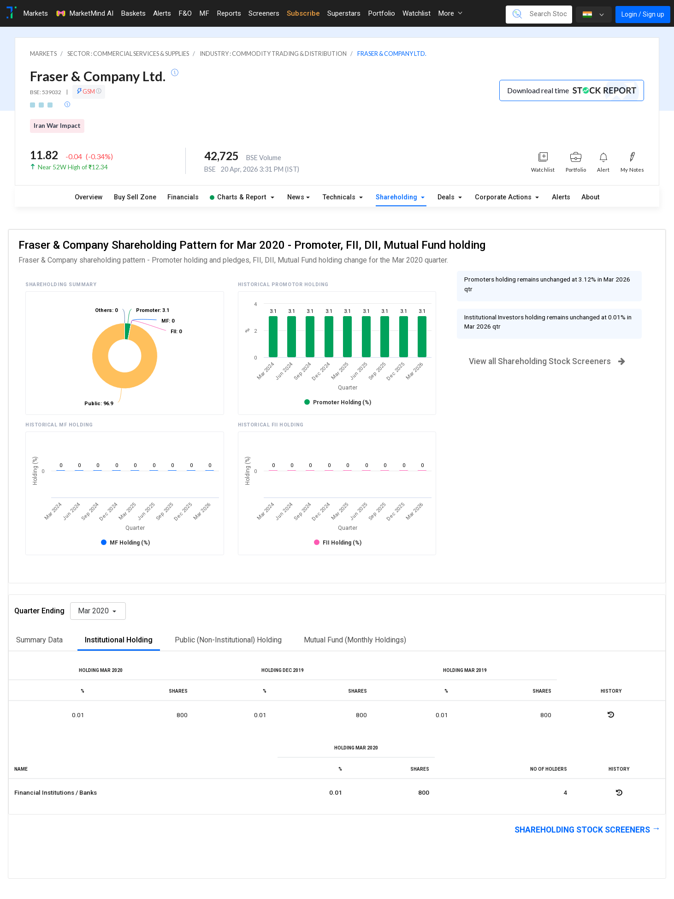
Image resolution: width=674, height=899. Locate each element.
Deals (447, 197)
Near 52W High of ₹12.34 (73, 167)
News (295, 197)
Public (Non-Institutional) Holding (228, 639)
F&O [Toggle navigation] (185, 13)
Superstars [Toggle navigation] (344, 13)
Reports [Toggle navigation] (229, 13)
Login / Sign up (642, 14)
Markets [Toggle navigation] (35, 13)
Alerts (561, 197)
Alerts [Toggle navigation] (162, 13)
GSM (88, 91)
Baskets (133, 13)
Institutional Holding (119, 639)
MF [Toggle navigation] (204, 13)
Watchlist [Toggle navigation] (416, 13)
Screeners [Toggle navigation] (263, 13)
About (590, 197)
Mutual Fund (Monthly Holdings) (355, 639)
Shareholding (397, 197)
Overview (89, 197)
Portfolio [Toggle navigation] (381, 13)
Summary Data (39, 639)
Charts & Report (238, 197)
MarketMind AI (84, 13)
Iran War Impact (57, 125)
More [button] (450, 13)
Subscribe (303, 13)
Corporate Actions (504, 197)
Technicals (340, 197)
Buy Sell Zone (135, 197)
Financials (183, 197)
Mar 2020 (94, 610)
